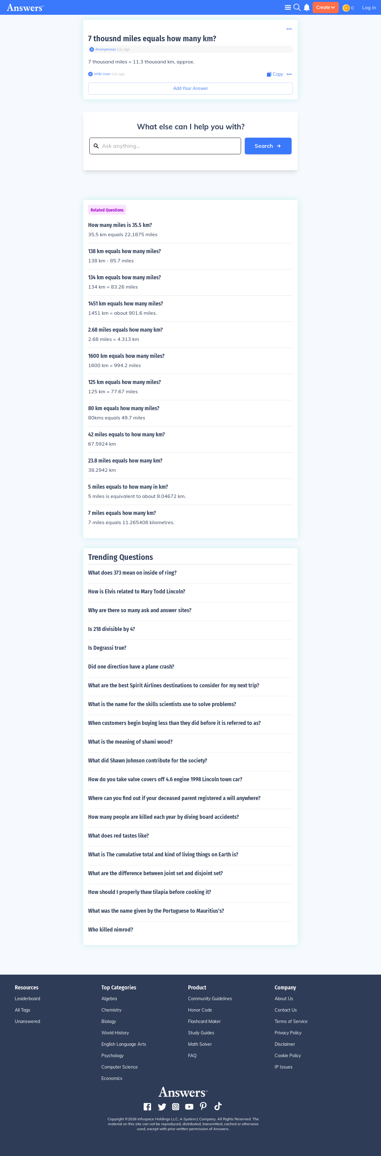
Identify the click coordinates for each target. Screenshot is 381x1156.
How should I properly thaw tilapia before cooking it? (149, 892)
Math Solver (200, 1044)
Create (325, 7)
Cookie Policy (288, 1055)
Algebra (109, 998)
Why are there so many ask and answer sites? (139, 610)
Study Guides (201, 1033)
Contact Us (286, 1010)
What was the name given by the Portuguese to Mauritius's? (156, 910)
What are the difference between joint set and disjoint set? (155, 873)
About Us (284, 998)
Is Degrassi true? (107, 648)
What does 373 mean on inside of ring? (132, 572)
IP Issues (284, 1067)
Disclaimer (285, 1044)
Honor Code (200, 1010)
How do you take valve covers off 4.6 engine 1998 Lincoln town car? (165, 779)
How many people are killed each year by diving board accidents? (163, 817)
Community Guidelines (210, 998)
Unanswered (27, 1021)
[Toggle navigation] (288, 7)
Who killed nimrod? (110, 929)
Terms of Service (291, 1021)
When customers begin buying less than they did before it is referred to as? (174, 723)
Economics (111, 1078)
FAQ (192, 1055)
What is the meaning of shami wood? (130, 741)
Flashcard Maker (204, 1021)
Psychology (112, 1055)
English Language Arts (123, 1044)
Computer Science (119, 1067)
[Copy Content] (275, 74)
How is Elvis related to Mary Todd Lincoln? (136, 591)
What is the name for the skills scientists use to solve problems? (162, 704)
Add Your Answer (190, 88)
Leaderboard (27, 998)
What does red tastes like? (118, 835)
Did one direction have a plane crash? (131, 666)
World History (115, 1033)
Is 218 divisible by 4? (111, 629)
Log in (369, 7)
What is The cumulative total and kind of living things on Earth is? (163, 854)
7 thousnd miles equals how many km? (152, 38)
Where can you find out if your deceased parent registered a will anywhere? (174, 798)
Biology (108, 1021)
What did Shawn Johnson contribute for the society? (147, 760)
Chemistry (111, 1010)
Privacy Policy (288, 1033)
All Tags (22, 1010)
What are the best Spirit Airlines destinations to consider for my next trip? (173, 685)
